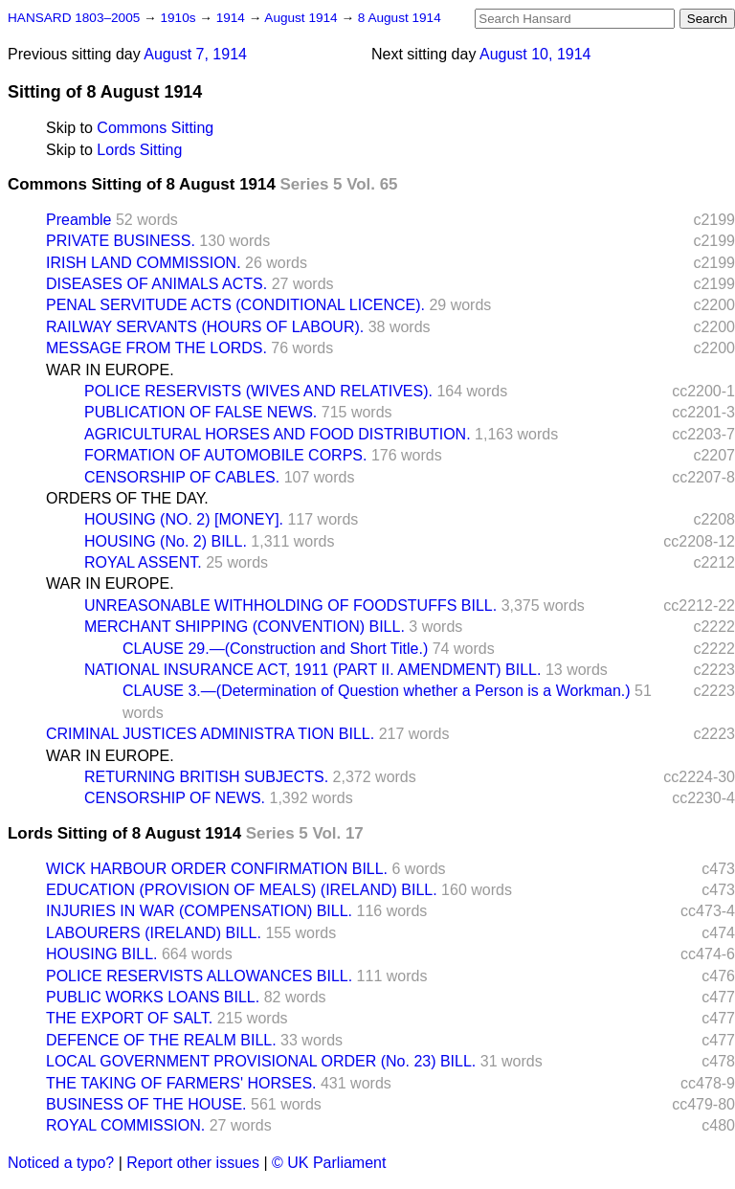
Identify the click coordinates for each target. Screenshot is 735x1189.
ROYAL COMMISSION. (125, 1125)
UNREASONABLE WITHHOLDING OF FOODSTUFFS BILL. (290, 605)
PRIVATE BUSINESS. (120, 241)
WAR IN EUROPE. (110, 370)
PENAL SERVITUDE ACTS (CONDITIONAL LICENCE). (235, 305)
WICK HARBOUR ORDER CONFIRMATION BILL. (217, 869)
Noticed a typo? (61, 1163)
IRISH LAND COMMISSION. (143, 263)
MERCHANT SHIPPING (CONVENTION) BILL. (244, 626)
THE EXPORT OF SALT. (129, 1018)
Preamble (78, 220)
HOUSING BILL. (101, 954)
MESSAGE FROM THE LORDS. (156, 348)
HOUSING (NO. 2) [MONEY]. (183, 519)
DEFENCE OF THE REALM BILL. (161, 1040)
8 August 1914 (399, 18)
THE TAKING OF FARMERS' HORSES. (181, 1083)
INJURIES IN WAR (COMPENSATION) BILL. (199, 911)
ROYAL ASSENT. (143, 562)
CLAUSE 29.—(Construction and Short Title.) (275, 648)
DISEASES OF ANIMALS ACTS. (156, 284)
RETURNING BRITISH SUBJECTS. (206, 777)
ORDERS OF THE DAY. (127, 498)
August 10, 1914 (535, 54)
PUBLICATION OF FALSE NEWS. (200, 412)
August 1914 (302, 18)
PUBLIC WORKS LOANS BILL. (152, 997)
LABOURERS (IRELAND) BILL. (153, 933)
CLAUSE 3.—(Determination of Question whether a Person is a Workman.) (376, 691)
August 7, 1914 (195, 54)
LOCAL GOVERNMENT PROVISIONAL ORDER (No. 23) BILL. (261, 1061)
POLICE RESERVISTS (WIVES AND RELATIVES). (258, 391)
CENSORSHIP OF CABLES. (181, 477)
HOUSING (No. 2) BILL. (165, 541)
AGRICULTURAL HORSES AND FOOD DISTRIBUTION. (277, 434)
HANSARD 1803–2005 (74, 18)
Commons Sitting (155, 128)
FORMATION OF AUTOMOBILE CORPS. (225, 455)
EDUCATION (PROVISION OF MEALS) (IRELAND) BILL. (241, 890)
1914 (232, 18)
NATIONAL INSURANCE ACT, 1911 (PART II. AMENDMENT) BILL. (312, 670)
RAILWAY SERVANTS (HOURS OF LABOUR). (205, 327)
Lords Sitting (139, 150)
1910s (179, 18)
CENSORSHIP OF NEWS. (174, 798)
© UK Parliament (329, 1163)
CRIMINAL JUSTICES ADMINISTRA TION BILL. (210, 734)
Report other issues (192, 1163)
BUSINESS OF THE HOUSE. (146, 1104)
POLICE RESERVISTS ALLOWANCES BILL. (199, 976)
